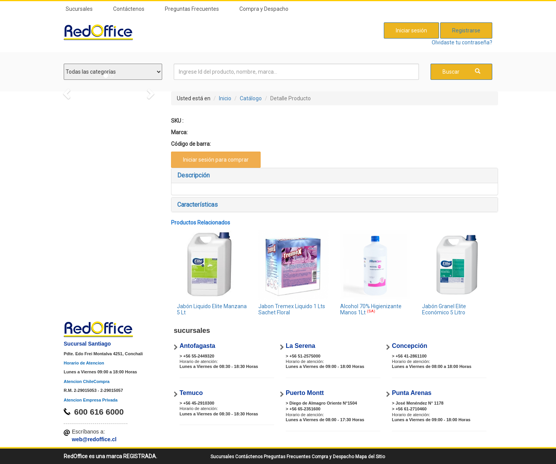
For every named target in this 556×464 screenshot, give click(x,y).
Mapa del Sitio (370, 456)
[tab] (334, 175)
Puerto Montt (305, 393)
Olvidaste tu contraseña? (462, 42)
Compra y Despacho (263, 9)
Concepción (409, 346)
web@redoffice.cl (94, 439)
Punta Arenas (412, 393)
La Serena (300, 346)
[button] (334, 175)
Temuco (191, 393)
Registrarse (466, 30)
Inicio (225, 98)
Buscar (461, 71)
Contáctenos (128, 9)
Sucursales (79, 9)
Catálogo (251, 98)
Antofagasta (197, 346)
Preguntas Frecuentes (192, 9)
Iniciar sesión (411, 30)
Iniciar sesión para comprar (216, 160)
